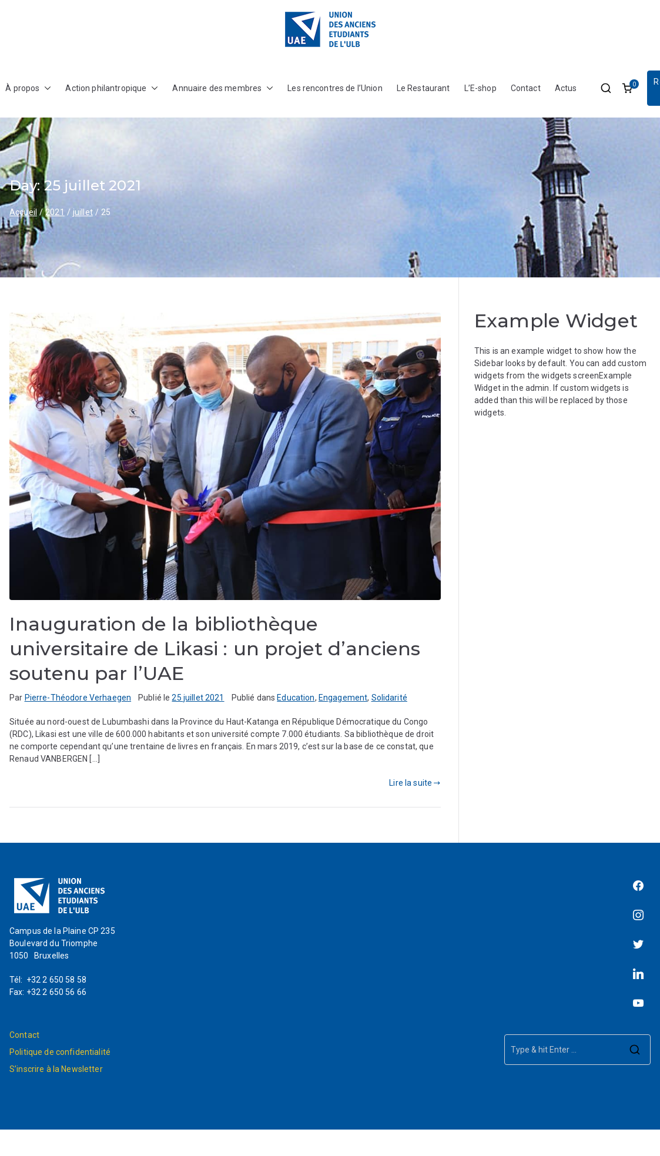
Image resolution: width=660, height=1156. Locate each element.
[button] (45, 88)
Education (295, 697)
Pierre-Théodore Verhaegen (78, 697)
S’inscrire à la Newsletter (56, 1069)
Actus (566, 88)
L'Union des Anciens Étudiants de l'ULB (362, 1149)
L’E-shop (480, 88)
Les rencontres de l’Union (335, 88)
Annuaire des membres (222, 88)
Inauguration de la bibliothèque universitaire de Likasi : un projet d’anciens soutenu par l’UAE (214, 648)
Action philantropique (111, 88)
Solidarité (389, 697)
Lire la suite (414, 783)
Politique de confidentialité (59, 1052)
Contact (526, 88)
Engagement (343, 697)
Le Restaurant (423, 88)
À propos (28, 88)
